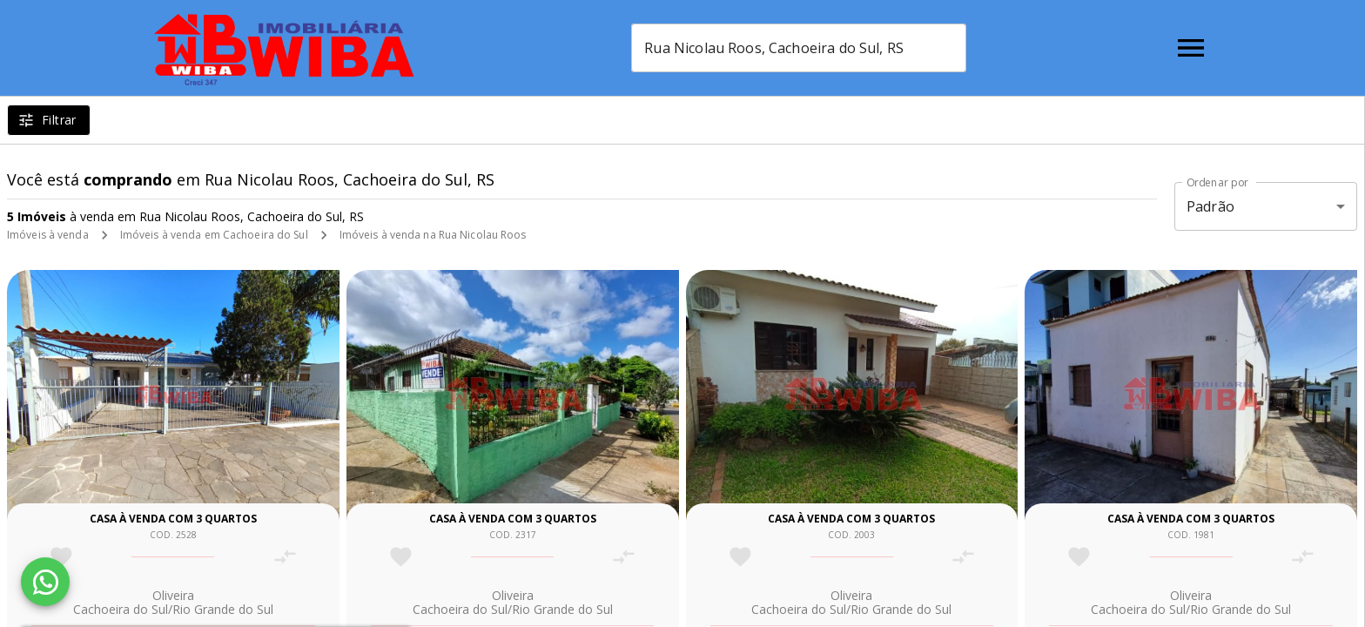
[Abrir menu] (1191, 48)
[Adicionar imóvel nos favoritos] (61, 557)
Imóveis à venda (48, 234)
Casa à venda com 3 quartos (173, 518)
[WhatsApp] (45, 581)
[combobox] (798, 48)
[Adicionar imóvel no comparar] (285, 557)
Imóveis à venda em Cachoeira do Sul (214, 234)
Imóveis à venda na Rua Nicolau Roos (433, 234)
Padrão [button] (1210, 206)
